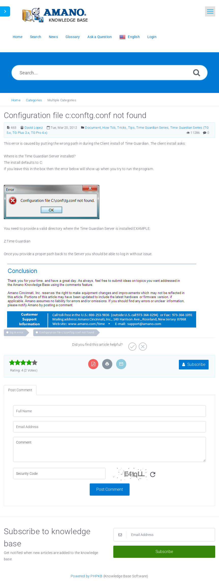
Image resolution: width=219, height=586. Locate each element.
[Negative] (142, 345)
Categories (34, 100)
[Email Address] (109, 427)
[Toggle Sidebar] (5, 11)
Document (93, 127)
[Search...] (109, 72)
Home (16, 100)
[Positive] (131, 345)
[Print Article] (107, 364)
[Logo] (54, 14)
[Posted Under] (82, 127)
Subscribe (193, 364)
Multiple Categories (62, 100)
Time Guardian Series (152, 127)
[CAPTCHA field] (59, 473)
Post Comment (109, 489)
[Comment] (109, 449)
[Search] (197, 72)
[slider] (23, 363)
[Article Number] (8, 127)
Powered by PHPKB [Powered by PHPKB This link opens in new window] (86, 576)
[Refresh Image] (153, 474)
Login (152, 37)
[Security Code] (159, 475)
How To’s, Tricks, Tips (118, 127)
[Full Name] (109, 411)
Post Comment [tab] (20, 390)
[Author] (22, 127)
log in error (16, 332)
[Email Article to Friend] (121, 364)
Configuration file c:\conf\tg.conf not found (66, 332)
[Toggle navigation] (210, 11)
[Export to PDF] (93, 364)
